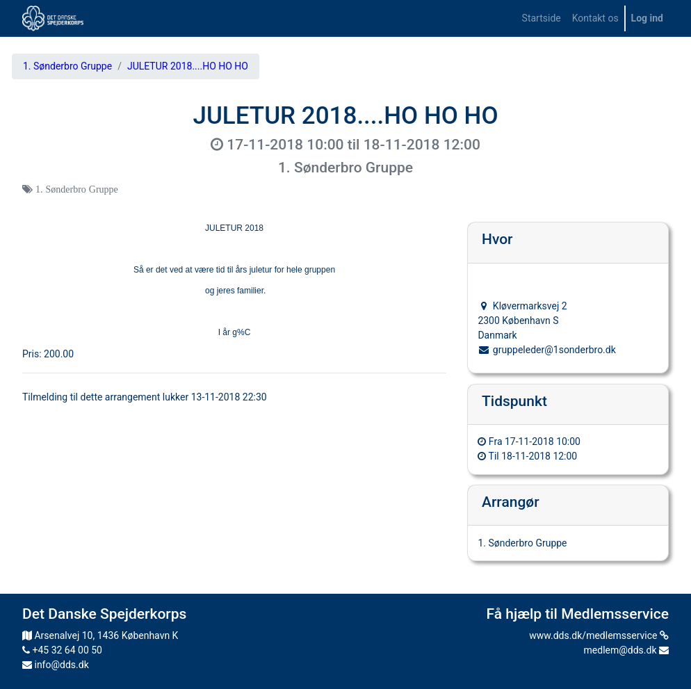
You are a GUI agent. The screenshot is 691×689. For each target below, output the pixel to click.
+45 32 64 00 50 (62, 650)
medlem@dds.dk (626, 650)
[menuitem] (542, 18)
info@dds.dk (55, 664)
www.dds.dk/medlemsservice (599, 635)
